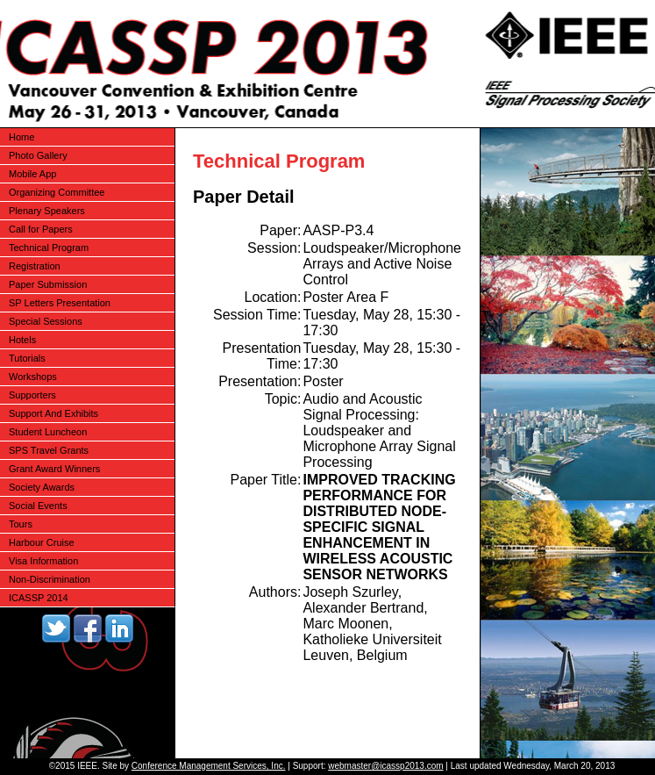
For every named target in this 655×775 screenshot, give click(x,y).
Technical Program (49, 247)
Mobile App (32, 174)
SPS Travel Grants (49, 450)
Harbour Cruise (42, 542)
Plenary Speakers (47, 210)
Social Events (38, 505)
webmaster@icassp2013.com (385, 766)
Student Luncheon (48, 432)
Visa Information (43, 561)
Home (21, 137)
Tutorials (27, 358)
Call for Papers (41, 229)
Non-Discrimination (49, 579)
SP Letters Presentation (59, 303)
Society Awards (42, 487)
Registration (35, 266)
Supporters (32, 395)
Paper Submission (48, 284)
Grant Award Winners (54, 468)
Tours (20, 524)
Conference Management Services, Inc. (209, 766)
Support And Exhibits (53, 413)
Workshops (33, 376)
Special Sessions (45, 321)
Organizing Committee (56, 192)
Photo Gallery (38, 155)
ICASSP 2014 (38, 597)
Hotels (22, 339)
